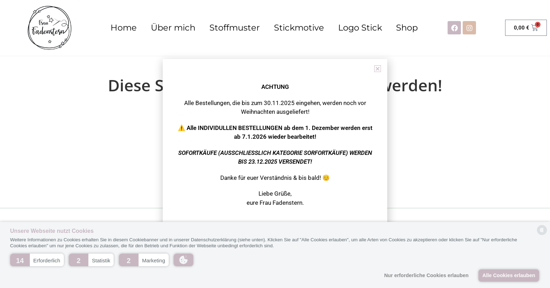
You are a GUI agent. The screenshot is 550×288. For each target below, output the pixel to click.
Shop (407, 27)
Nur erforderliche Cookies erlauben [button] (426, 275)
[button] (37, 260)
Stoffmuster (234, 27)
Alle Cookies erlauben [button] (508, 275)
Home (123, 27)
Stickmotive (299, 27)
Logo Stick (360, 27)
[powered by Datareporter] (542, 234)
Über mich (173, 27)
